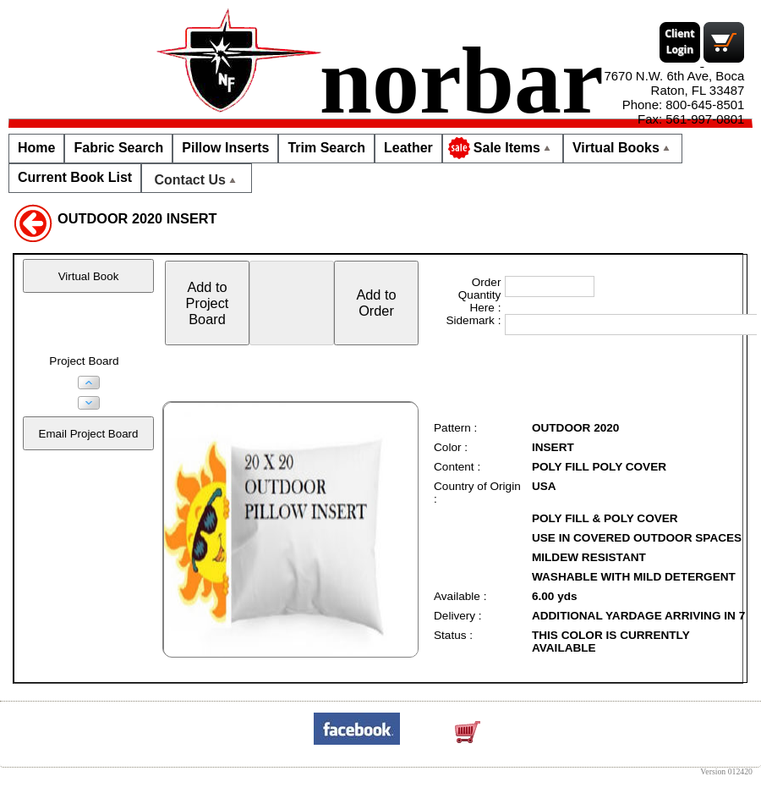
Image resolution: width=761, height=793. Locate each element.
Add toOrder (376, 302)
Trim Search (326, 147)
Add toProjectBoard (207, 303)
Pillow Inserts (225, 147)
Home (36, 147)
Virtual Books (622, 147)
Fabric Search (118, 147)
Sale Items (501, 148)
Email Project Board (89, 433)
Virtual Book (88, 276)
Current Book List (75, 177)
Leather (408, 147)
